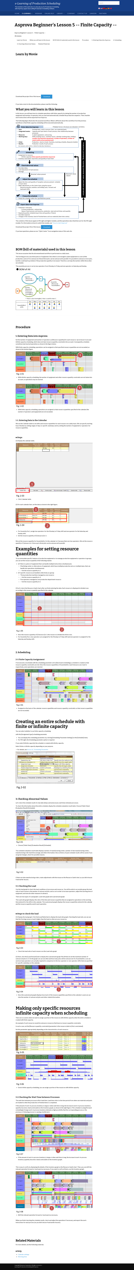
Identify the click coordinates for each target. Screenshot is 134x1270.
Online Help (49, 13)
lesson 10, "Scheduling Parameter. (37, 749)
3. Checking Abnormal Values (26, 44)
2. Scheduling (117, 40)
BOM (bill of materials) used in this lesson (66, 40)
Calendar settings (23, 1254)
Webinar (38, 13)
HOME (17, 13)
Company (71, 13)
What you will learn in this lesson (40, 40)
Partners (103, 13)
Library (60, 13)
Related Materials (44, 44)
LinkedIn (93, 13)
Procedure (85, 40)
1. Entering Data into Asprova (101, 40)
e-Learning (26, 13)
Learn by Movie (22, 40)
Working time (22, 1257)
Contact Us (82, 13)
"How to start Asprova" (59, 223)
